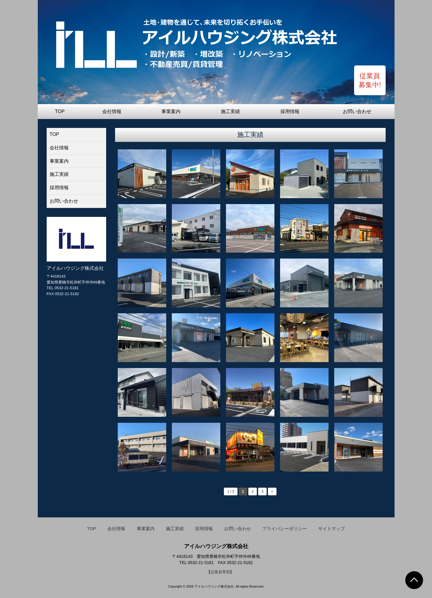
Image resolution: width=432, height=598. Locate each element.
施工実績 (230, 111)
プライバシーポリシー (284, 528)
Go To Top (414, 580)
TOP (60, 111)
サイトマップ (331, 528)
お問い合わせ (357, 111)
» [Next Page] (272, 491)
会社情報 (111, 111)
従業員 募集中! (369, 80)
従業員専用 (220, 572)
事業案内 (170, 111)
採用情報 (289, 111)
